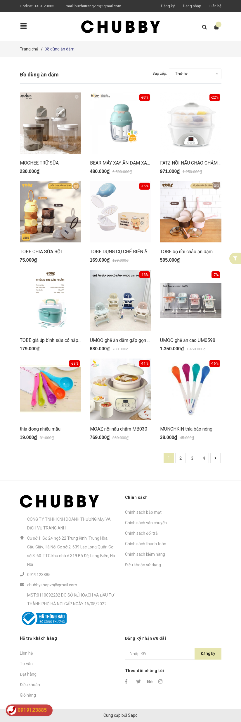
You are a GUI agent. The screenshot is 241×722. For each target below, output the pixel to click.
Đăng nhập (192, 6)
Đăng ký (168, 6)
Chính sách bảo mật (143, 512)
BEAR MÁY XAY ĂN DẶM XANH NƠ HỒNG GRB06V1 (142, 163)
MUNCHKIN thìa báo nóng (186, 429)
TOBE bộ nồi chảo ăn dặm (186, 251)
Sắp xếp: (159, 73)
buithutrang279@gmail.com (97, 6)
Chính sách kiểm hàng (145, 554)
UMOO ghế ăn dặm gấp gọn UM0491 (127, 340)
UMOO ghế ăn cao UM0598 (187, 340)
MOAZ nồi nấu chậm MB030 (118, 429)
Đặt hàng (28, 674)
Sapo (133, 715)
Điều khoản (30, 684)
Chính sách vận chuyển (146, 522)
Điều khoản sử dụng (143, 564)
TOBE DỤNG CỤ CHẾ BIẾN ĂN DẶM (126, 251)
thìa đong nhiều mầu (40, 429)
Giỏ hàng (28, 695)
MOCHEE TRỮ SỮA (39, 163)
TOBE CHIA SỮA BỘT (41, 251)
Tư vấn (26, 663)
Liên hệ (215, 6)
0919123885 (44, 6)
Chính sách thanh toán (145, 543)
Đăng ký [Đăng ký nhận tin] (208, 653)
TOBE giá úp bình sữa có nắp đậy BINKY (61, 340)
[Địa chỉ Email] (173, 654)
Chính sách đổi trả (141, 533)
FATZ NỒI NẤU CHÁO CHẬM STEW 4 (197, 163)
